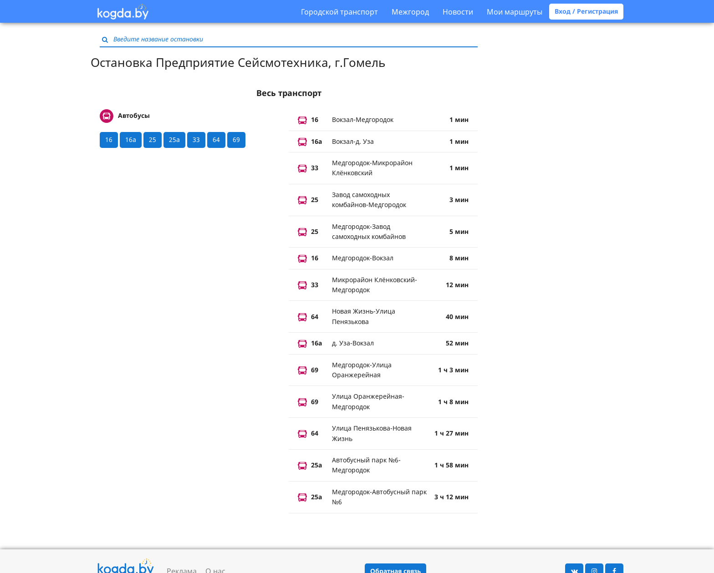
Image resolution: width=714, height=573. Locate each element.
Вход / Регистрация (586, 11)
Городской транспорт (339, 12)
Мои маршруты (514, 12)
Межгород (410, 12)
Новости (458, 12)
